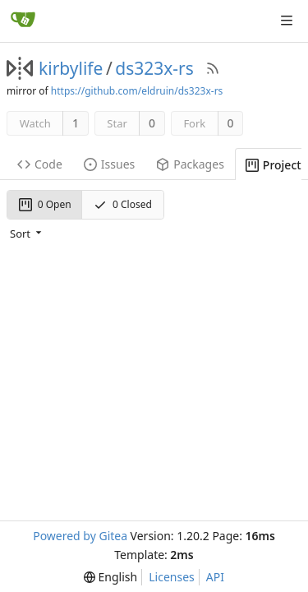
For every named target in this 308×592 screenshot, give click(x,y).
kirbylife (71, 68)
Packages (190, 164)
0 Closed (123, 204)
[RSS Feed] (212, 68)
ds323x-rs (154, 68)
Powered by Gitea (80, 535)
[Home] (23, 21)
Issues (109, 164)
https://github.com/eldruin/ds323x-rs (137, 91)
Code (39, 164)
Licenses (172, 577)
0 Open (45, 204)
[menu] (27, 232)
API (215, 577)
